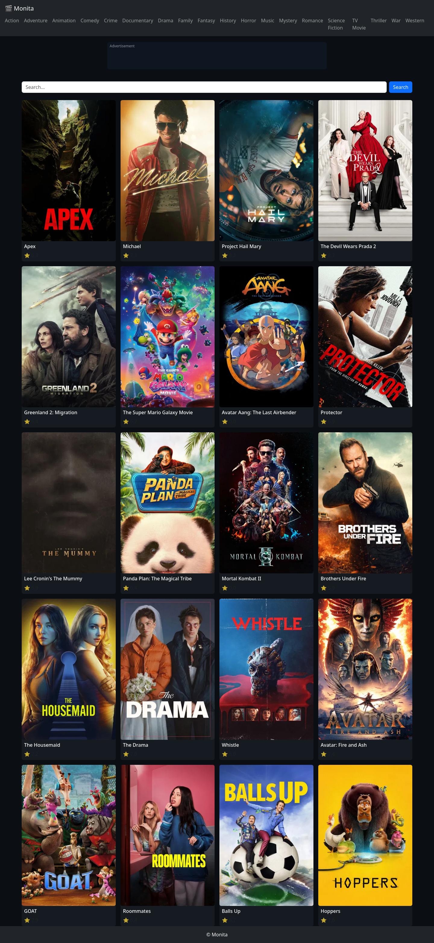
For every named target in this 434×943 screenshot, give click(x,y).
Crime (111, 20)
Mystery (288, 20)
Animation (64, 20)
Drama (165, 20)
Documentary (137, 20)
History (228, 20)
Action (12, 20)
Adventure (35, 20)
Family (185, 20)
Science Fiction (336, 24)
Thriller (379, 20)
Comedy (89, 20)
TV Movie (359, 24)
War (396, 20)
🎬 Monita (19, 8)
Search (400, 87)
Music (267, 20)
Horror (248, 20)
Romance (312, 20)
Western (414, 20)
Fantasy (206, 20)
